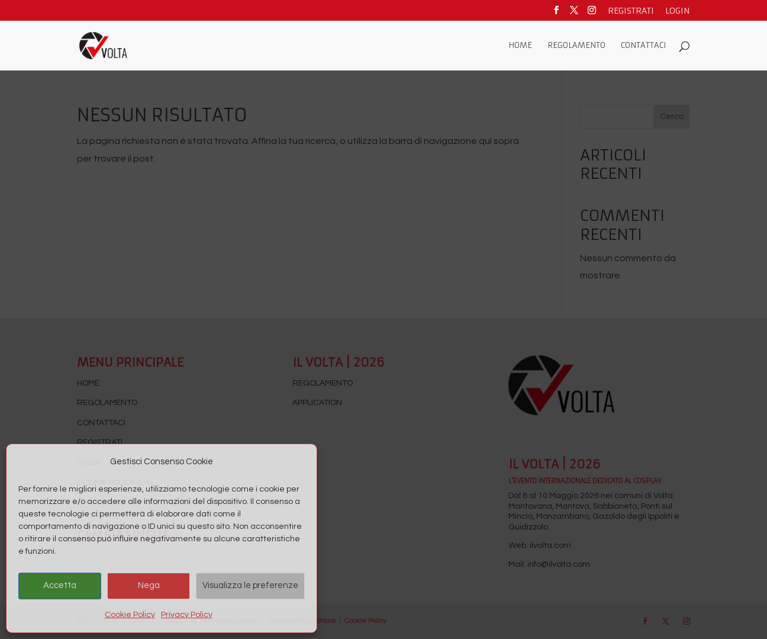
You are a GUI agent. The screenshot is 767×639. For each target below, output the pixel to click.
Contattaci (643, 45)
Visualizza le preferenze (250, 585)
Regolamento (576, 45)
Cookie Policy (130, 615)
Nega (149, 585)
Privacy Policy (186, 615)
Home (520, 45)
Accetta (59, 585)
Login (677, 11)
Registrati (631, 11)
